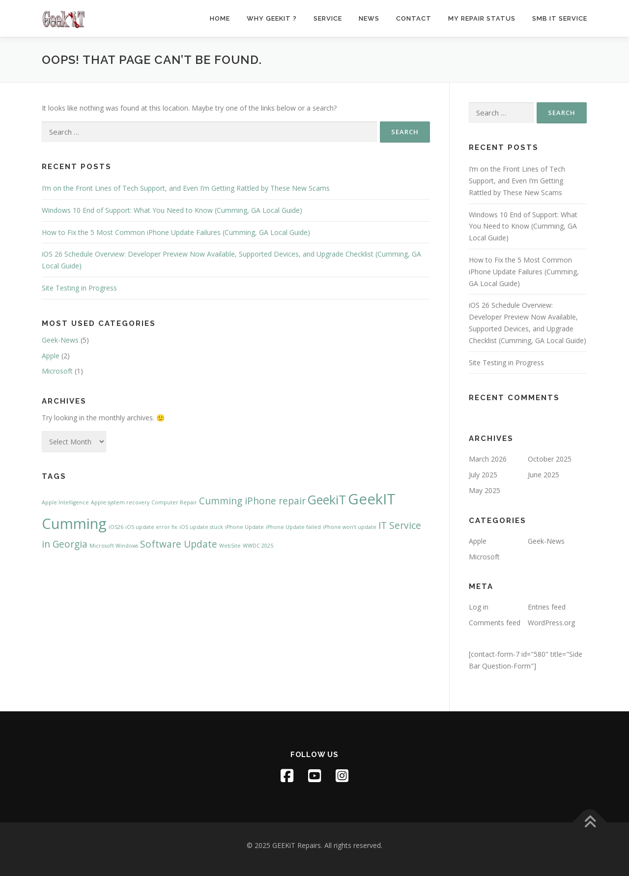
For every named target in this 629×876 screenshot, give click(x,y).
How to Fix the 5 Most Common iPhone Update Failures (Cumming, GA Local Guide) (176, 232)
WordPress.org (551, 622)
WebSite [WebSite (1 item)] (230, 545)
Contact (413, 18)
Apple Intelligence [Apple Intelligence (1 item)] (65, 502)
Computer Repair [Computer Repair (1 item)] (174, 502)
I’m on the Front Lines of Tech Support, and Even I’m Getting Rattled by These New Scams (186, 188)
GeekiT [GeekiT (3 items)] (327, 500)
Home (220, 18)
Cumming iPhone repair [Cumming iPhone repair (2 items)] (252, 501)
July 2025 (483, 474)
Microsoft (57, 371)
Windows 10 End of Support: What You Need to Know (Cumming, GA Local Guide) (172, 210)
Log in (478, 607)
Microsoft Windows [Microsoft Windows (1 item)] (113, 545)
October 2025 (550, 459)
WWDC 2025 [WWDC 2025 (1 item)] (258, 545)
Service (328, 18)
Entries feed (547, 607)
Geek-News (60, 340)
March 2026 (488, 459)
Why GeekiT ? (272, 18)
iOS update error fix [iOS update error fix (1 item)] (151, 527)
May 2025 (484, 490)
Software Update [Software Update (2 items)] (178, 544)
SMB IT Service (559, 18)
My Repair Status (481, 18)
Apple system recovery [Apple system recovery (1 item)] (120, 502)
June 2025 (543, 474)
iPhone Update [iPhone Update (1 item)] (244, 527)
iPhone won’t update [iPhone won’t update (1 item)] (349, 527)
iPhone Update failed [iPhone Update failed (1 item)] (293, 527)
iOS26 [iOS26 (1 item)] (116, 527)
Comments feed (494, 622)
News (369, 18)
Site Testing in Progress (79, 287)
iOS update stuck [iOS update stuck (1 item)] (201, 527)
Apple (50, 355)
